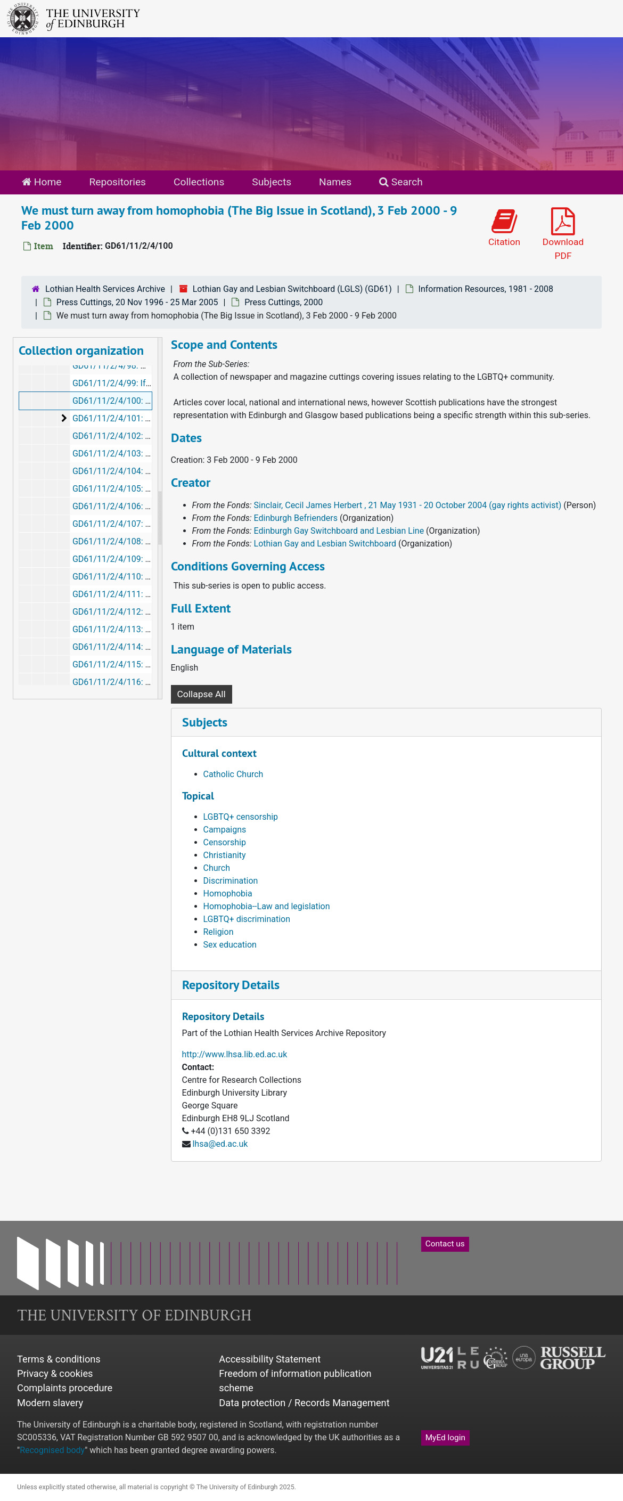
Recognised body (52, 1450)
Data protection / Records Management (304, 1402)
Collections (199, 182)
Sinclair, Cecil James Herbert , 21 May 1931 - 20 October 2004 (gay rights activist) (408, 505)
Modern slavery (50, 1402)
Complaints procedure (64, 1387)
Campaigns (225, 830)
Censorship (224, 842)
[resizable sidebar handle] (160, 518)
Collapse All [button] (201, 694)
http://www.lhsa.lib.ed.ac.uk (235, 1054)
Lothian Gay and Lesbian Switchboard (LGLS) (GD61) (292, 289)
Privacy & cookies (55, 1373)
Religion (218, 932)
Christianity (224, 855)
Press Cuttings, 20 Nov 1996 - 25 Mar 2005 (137, 302)
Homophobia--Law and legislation (266, 906)
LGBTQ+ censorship (240, 817)
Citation (504, 227)
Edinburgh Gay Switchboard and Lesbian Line (339, 531)
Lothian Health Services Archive (105, 289)
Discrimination (230, 881)
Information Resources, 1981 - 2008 (486, 289)
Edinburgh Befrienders (296, 518)
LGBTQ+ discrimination (247, 919)
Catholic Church (233, 774)
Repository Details (231, 984)
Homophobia (227, 893)
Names (335, 182)
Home (41, 182)
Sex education (230, 945)
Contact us (445, 1244)
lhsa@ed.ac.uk (220, 1144)
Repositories (117, 182)
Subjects (271, 182)
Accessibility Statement (270, 1359)
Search (401, 182)
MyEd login (445, 1437)
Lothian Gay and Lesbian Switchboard (325, 544)
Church (217, 868)
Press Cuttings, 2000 (283, 302)
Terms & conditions (59, 1359)
